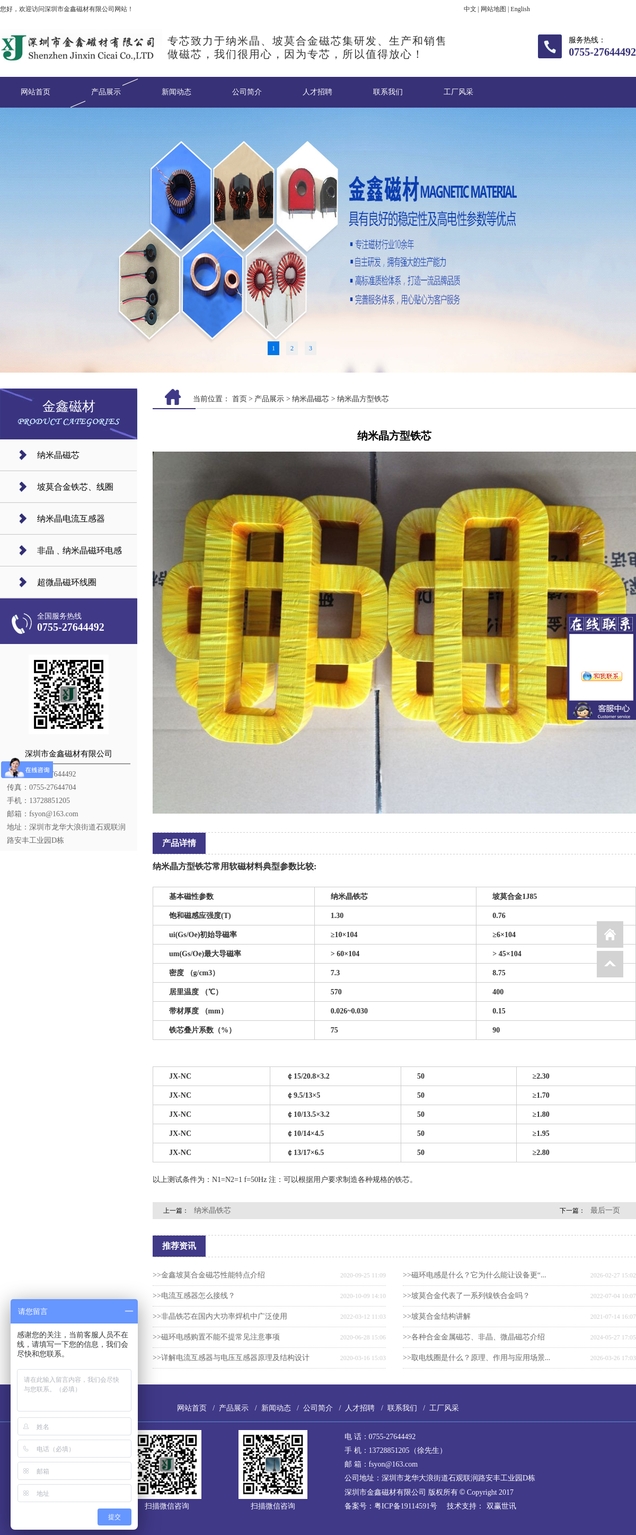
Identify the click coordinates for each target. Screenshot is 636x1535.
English (520, 9)
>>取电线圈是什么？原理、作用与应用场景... (476, 1358)
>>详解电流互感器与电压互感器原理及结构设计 (231, 1358)
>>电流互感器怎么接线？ (194, 1296)
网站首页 (35, 92)
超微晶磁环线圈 (66, 582)
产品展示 (106, 92)
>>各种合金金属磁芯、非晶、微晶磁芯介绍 (474, 1337)
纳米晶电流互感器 (71, 518)
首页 (239, 399)
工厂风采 (458, 92)
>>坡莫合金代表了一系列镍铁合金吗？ (466, 1296)
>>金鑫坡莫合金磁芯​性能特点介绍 (209, 1275)
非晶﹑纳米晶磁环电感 (79, 550)
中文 (470, 9)
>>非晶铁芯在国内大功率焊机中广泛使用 (220, 1316)
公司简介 (247, 92)
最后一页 (605, 1210)
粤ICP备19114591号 (405, 1506)
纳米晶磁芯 (58, 455)
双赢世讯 (501, 1506)
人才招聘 (317, 92)
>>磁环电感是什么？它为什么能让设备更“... (474, 1275)
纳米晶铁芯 (212, 1210)
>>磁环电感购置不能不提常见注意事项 (216, 1337)
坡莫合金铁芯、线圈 (75, 486)
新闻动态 (176, 92)
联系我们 (388, 92)
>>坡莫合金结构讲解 (437, 1316)
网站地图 (493, 9)
